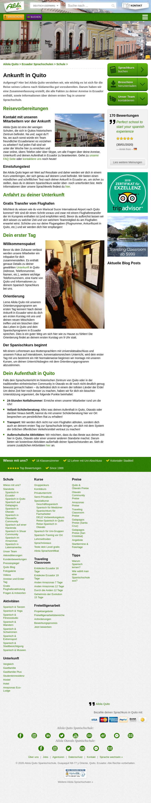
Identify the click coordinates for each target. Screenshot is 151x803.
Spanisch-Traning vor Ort (48, 535)
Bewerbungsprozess (45, 623)
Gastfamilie (9, 667)
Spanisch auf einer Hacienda (16, 526)
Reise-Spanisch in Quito (50, 520)
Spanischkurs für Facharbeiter (45, 512)
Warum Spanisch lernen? (77, 564)
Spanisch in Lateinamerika (13, 546)
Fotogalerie (9, 571)
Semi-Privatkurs (43, 496)
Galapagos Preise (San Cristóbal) (78, 533)
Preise (76, 479)
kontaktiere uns (32, 158)
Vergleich (8, 664)
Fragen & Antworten (14, 593)
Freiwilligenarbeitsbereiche (49, 615)
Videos (7, 574)
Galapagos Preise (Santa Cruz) (79, 522)
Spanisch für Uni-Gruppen (49, 531)
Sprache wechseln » (111, 757)
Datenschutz (75, 757)
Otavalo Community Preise (78, 495)
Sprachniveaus (42, 542)
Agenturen (58, 757)
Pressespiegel (11, 563)
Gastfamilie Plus (12, 671)
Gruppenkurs (41, 485)
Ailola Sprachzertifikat (46, 550)
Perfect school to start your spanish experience (130, 126)
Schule (60, 64)
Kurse (38, 479)
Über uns (33, 757)
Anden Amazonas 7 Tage (48, 582)
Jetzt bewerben (43, 626)
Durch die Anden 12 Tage (48, 590)
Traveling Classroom (42, 560)
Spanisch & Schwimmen (10, 630)
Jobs (45, 757)
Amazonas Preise (78, 504)
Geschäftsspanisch (47, 504)
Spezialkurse (41, 500)
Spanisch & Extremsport (10, 637)
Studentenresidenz (13, 675)
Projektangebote (43, 611)
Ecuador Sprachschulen (37, 64)
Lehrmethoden (42, 539)
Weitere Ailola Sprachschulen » (75, 781)
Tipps (76, 555)
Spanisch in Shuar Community (15, 533)
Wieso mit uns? (12, 485)
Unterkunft (23, 267)
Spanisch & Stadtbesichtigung (13, 645)
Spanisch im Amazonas (12, 539)
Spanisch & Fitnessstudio (10, 616)
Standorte (8, 489)
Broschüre (13, 17)
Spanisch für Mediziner (49, 507)
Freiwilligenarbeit (47, 605)
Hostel (6, 679)
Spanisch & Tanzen (14, 606)
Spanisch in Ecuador (11, 494)
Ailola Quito (11, 64)
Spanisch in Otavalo (11, 510)
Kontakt (91, 757)
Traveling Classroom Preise (78, 512)
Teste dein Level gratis (47, 546)
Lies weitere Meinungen (128, 162)
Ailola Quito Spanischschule (40, 763)
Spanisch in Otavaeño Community (11, 518)
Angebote (77, 540)
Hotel (6, 683)
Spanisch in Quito (15, 498)
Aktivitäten (11, 601)
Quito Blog (9, 567)
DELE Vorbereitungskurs (50, 517)
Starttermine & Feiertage (80, 545)
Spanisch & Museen (14, 650)
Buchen (34, 17)
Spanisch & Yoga (12, 610)
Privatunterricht (42, 492)
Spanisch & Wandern (9, 623)
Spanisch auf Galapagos (12, 504)
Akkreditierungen (12, 555)
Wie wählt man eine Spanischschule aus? (81, 576)
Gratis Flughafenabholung (14, 587)
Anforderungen (42, 619)
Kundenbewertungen (15, 559)
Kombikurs (40, 489)
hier (67, 186)
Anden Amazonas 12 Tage (49, 586)
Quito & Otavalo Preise (80, 487)
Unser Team (10, 551)
